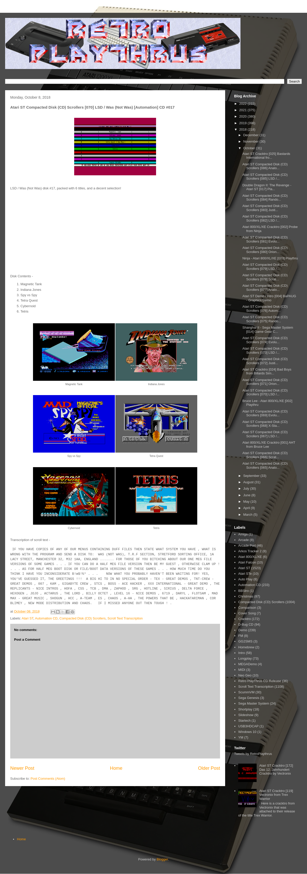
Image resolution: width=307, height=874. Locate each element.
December (251, 135)
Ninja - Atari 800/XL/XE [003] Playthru (270, 258)
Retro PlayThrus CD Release (259, 681)
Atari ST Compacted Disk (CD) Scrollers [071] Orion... (265, 382)
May (246, 501)
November (251, 141)
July (246, 488)
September (251, 476)
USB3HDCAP (248, 726)
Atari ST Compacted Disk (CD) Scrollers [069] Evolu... (265, 413)
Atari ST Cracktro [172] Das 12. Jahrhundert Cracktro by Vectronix (276, 769)
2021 (243, 110)
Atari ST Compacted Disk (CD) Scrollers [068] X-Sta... (265, 424)
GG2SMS (245, 641)
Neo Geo (244, 675)
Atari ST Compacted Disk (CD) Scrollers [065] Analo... (265, 465)
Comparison (247, 608)
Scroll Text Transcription (125, 618)
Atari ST (28, 618)
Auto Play (245, 579)
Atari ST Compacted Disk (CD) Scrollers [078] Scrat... (265, 277)
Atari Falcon (247, 562)
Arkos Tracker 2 (249, 551)
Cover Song (247, 613)
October (249, 148)
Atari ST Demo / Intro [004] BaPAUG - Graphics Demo (269, 298)
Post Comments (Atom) (48, 778)
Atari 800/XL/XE (250, 557)
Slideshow (245, 715)
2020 (243, 116)
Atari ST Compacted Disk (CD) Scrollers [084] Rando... (265, 198)
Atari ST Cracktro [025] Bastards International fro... (266, 156)
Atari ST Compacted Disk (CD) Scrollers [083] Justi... (265, 208)
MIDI (241, 670)
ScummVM (246, 692)
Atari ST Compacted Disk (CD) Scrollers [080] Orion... (265, 250)
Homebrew (246, 647)
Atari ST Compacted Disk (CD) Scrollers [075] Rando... (265, 319)
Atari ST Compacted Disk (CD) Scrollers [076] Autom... (265, 309)
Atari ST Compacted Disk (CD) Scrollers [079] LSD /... (265, 267)
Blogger (162, 859)
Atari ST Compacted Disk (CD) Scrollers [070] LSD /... (265, 392)
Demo (242, 630)
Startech (244, 720)
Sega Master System (253, 703)
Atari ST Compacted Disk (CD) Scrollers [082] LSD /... (265, 218)
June (247, 495)
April (247, 508)
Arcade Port (247, 545)
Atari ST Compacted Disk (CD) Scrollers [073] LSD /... (265, 350)
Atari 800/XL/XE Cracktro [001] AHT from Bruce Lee (268, 444)
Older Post (209, 768)
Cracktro (244, 619)
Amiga (243, 534)
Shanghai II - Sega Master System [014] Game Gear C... (267, 330)
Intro (241, 653)
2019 (243, 123)
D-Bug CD (245, 624)
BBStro (243, 591)
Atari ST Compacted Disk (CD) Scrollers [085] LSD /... (265, 177)
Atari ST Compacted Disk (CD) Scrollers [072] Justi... (265, 361)
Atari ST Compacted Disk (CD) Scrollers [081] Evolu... (265, 239)
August (249, 482)
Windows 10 (247, 732)
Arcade (243, 540)
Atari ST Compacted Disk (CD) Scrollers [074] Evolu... (265, 340)
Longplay (245, 658)
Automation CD (46, 618)
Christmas (245, 596)
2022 (243, 104)
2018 (243, 129)
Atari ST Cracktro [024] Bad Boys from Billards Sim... (266, 371)
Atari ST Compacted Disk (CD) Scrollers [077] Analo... (265, 288)
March (248, 514)
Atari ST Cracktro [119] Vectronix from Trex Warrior (276, 795)
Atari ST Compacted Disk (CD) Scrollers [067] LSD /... (265, 434)
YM (240, 737)
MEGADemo (247, 664)
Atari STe (245, 574)
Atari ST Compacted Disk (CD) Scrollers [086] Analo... (265, 166)
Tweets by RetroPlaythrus (253, 754)
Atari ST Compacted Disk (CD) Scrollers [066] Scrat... (265, 455)
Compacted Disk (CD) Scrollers (82, 618)
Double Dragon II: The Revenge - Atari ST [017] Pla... (266, 187)
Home (116, 768)
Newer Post (22, 768)
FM (240, 636)
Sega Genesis (248, 698)
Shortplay (245, 709)
